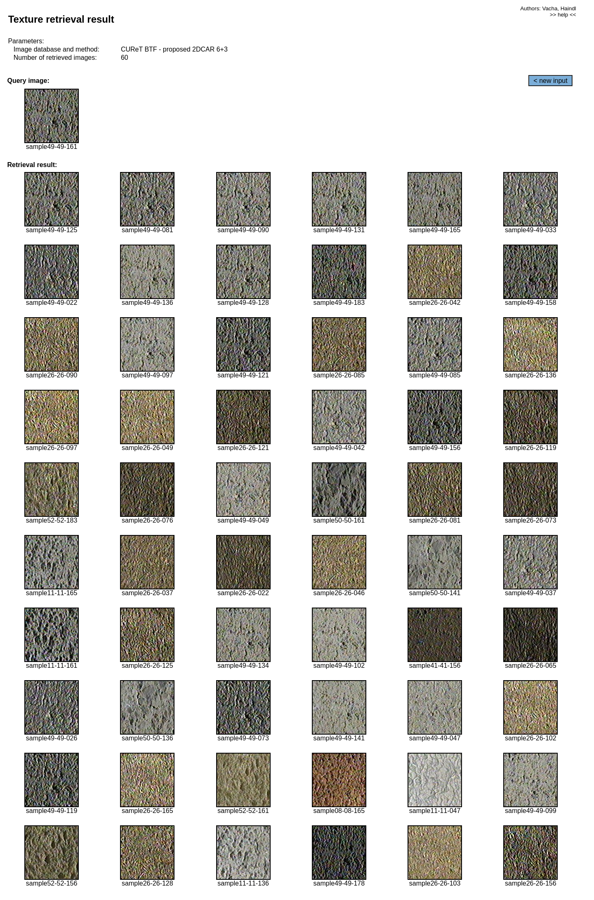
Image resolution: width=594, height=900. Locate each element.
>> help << (563, 15)
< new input (550, 80)
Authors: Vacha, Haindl (548, 8)
